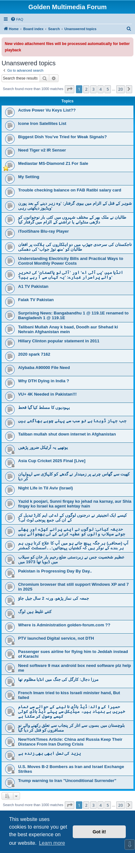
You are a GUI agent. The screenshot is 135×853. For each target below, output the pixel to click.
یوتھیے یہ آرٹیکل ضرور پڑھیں (43, 447)
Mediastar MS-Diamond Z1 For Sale (53, 163)
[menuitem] (16, 19)
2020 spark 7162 (34, 354)
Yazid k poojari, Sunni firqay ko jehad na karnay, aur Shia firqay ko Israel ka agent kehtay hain (75, 503)
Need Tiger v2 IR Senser (42, 150)
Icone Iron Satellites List (42, 123)
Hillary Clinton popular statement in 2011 (58, 341)
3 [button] (93, 89)
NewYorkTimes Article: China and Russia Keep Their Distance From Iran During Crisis (70, 741)
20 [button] (120, 89)
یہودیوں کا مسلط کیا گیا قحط (44, 407)
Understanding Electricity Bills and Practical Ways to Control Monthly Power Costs (70, 261)
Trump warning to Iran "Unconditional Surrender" (67, 780)
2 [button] (86, 89)
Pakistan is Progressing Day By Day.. (55, 571)
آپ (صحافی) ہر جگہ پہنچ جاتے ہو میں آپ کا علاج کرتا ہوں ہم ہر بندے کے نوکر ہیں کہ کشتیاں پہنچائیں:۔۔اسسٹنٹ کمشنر (73, 545)
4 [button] (100, 89)
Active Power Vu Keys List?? (47, 110)
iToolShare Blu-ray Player (43, 231)
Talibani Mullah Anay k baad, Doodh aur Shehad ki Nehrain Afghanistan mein (68, 329)
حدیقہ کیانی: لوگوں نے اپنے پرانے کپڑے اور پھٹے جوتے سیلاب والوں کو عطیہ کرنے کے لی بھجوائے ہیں (71, 531)
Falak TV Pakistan (36, 299)
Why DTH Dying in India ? (43, 380)
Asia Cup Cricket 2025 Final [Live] (51, 460)
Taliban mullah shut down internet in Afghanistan (67, 434)
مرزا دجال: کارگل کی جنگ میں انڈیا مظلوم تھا (58, 679)
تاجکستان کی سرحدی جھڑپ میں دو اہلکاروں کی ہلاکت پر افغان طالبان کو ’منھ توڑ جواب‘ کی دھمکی (75, 247)
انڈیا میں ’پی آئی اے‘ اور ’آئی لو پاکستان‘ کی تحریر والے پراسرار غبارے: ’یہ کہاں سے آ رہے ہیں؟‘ (70, 275)
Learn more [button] (52, 843)
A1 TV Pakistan (33, 286)
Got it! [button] (99, 831)
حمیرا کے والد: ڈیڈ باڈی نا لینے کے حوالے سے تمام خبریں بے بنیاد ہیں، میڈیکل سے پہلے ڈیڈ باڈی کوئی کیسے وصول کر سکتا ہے (71, 711)
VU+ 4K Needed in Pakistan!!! (47, 394)
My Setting (28, 176)
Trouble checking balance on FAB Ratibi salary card (69, 190)
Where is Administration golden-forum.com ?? (64, 625)
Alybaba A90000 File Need (44, 367)
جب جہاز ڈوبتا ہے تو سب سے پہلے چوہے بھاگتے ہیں (72, 420)
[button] (69, 89)
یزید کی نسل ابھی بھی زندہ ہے (49, 753)
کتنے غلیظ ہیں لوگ (34, 611)
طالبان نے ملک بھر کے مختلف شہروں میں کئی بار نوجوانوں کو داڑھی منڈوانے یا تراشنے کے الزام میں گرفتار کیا (72, 219)
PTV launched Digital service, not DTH (56, 638)
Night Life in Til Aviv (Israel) (45, 488)
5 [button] (107, 89)
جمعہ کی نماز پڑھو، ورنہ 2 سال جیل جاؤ (53, 598)
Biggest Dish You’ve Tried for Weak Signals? (62, 136)
